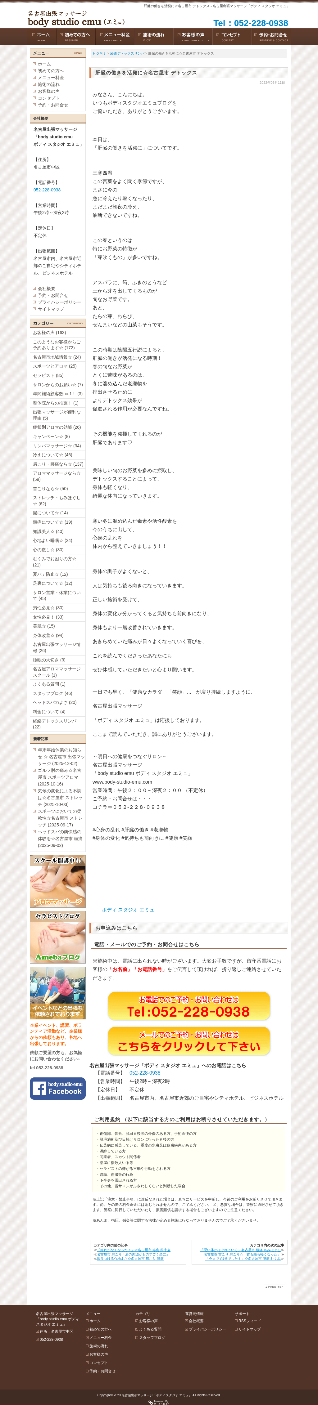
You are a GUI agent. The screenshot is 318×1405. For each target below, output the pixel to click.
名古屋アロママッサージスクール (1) (57, 672)
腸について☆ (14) (50, 512)
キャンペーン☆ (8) (51, 436)
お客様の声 (49, 91)
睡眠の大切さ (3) (49, 659)
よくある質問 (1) (49, 684)
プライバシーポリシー (59, 302)
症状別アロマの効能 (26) (57, 427)
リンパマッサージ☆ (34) (57, 445)
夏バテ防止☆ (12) (50, 574)
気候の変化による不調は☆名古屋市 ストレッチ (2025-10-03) (60, 797)
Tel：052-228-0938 (250, 23)
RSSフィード (249, 1321)
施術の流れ (49, 84)
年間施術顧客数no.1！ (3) (58, 393)
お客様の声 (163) (49, 332)
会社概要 (46, 288)
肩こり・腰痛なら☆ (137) (58, 464)
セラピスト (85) (48, 375)
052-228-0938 (145, 1073)
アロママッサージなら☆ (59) (57, 476)
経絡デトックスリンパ (127, 53)
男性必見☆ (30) (48, 607)
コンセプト (49, 98)
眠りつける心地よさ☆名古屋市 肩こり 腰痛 (130, 1258)
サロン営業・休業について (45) (57, 595)
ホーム (44, 63)
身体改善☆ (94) (48, 635)
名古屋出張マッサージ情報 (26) (57, 647)
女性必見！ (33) (48, 617)
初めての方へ (51, 70)
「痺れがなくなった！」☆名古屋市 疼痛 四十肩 (133, 1250)
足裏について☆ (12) (52, 583)
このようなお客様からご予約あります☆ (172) (57, 345)
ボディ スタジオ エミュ (128, 909)
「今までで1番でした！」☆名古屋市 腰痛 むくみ (243, 1258)
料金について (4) (49, 711)
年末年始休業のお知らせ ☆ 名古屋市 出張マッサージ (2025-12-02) (61, 756)
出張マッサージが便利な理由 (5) (57, 415)
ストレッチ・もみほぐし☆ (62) (57, 500)
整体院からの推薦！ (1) (56, 402)
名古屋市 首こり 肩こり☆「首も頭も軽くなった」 (242, 1254)
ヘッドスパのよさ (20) (55, 702)
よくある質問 (150, 1329)
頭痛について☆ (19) (52, 522)
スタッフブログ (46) (52, 693)
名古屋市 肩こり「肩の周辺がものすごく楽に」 (133, 1254)
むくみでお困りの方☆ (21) (54, 561)
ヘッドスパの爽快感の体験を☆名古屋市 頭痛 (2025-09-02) (60, 838)
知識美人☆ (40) (48, 531)
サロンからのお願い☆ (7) (58, 384)
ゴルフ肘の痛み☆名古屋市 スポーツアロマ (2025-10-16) (59, 777)
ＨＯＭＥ (99, 53)
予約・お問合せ (53, 104)
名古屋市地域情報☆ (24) (57, 357)
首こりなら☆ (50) (50, 488)
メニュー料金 (51, 77)
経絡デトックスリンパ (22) (54, 724)
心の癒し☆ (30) (48, 549)
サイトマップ (51, 309)
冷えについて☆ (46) (52, 454)
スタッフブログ (152, 1338)
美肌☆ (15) (44, 626)
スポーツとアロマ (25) (55, 366)
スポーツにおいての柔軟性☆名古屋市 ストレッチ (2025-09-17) (60, 818)
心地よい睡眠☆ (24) (52, 540)
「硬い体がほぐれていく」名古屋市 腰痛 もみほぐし (240, 1250)
